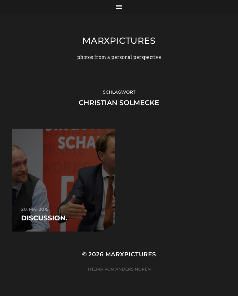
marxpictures (119, 40)
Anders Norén (133, 269)
